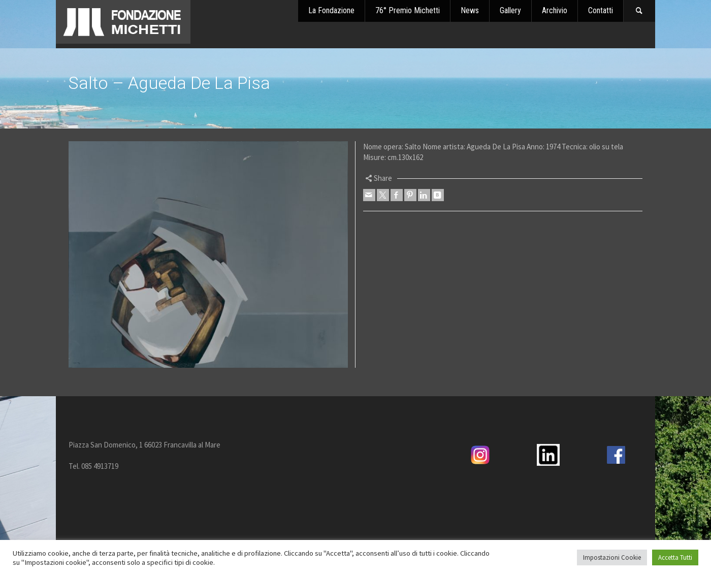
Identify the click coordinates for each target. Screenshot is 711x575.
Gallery (510, 10)
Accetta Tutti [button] (675, 557)
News (470, 10)
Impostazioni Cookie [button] (612, 557)
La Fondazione (331, 10)
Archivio (554, 10)
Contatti (600, 10)
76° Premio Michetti (407, 10)
